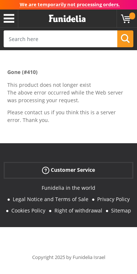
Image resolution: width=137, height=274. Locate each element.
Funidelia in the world (68, 187)
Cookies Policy (28, 210)
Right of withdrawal (78, 210)
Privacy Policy (113, 199)
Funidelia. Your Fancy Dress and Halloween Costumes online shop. (67, 19)
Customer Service (68, 170)
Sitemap (121, 210)
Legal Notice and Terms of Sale (50, 199)
